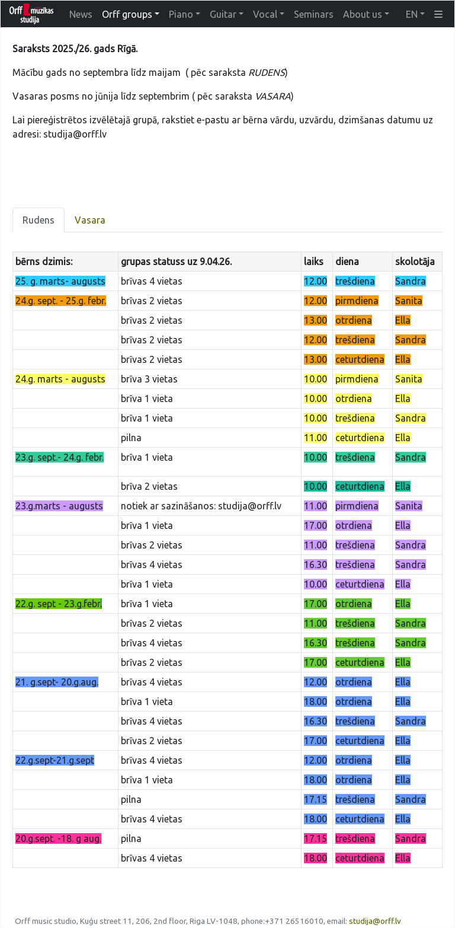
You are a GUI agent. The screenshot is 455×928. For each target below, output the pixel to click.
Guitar (223, 14)
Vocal (265, 14)
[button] (438, 14)
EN (412, 14)
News (80, 14)
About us (362, 14)
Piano (181, 14)
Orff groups (127, 14)
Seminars (314, 14)
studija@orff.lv (375, 921)
